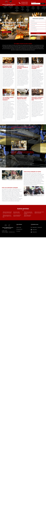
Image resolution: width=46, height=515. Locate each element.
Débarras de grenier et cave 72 (27, 9)
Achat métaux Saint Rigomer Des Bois (27, 216)
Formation (18, 231)
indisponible (34, 227)
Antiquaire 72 (5, 7)
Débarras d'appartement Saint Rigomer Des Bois (7, 212)
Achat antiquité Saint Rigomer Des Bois (17, 216)
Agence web (18, 227)
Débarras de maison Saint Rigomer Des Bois (39, 212)
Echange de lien (19, 229)
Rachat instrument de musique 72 (17, 9)
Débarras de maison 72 (22, 8)
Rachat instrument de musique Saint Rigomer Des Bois (28, 213)
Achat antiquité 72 (33, 8)
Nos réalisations (6, 32)
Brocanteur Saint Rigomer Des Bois (16, 212)
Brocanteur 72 (11, 7)
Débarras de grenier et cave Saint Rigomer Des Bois (7, 216)
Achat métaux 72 (38, 8)
